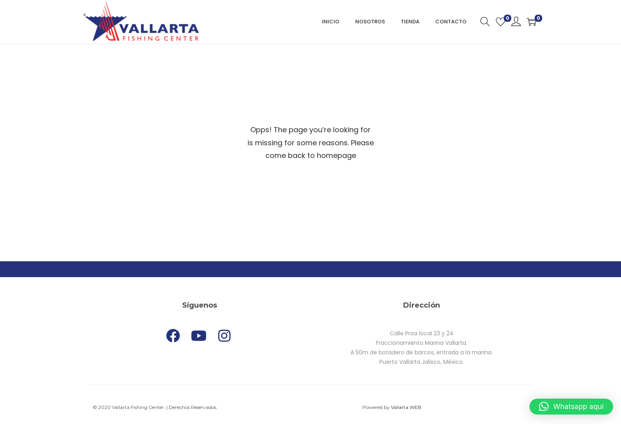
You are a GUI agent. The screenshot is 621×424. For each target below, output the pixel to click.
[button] (571, 406)
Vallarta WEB (406, 407)
